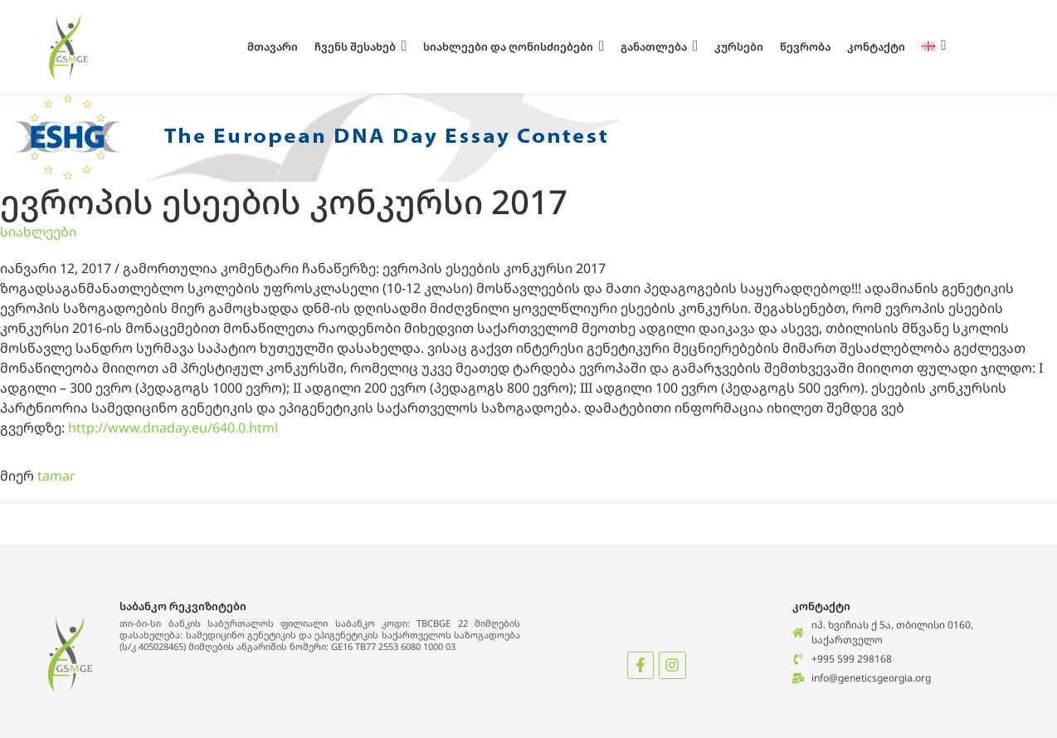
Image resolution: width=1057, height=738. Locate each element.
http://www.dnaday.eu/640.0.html (173, 427)
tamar (56, 476)
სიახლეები (38, 231)
